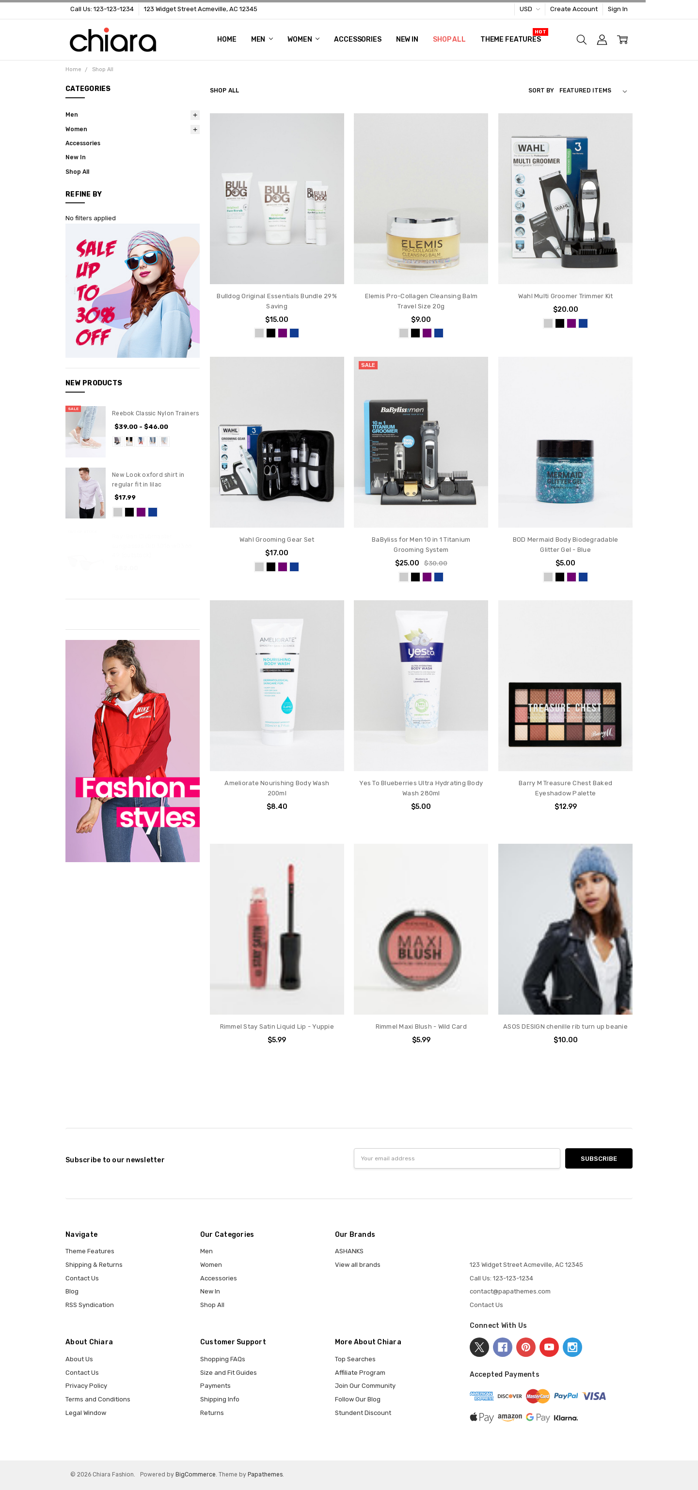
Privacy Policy (86, 1385)
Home (226, 39)
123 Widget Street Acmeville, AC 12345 (200, 9)
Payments (215, 1385)
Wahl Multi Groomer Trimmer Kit (565, 296)
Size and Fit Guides (228, 1372)
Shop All (449, 39)
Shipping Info (219, 1399)
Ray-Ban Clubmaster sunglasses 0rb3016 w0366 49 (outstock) (151, 546)
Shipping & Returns (94, 1264)
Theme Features (510, 39)
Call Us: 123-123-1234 (102, 9)
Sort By (541, 90)
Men (262, 39)
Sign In (618, 9)
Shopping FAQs (222, 1359)
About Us (79, 1359)
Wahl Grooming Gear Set (277, 539)
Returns (212, 1412)
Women (303, 39)
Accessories (357, 39)
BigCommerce (195, 1474)
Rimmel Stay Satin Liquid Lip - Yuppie (277, 1026)
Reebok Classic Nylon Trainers (155, 413)
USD (530, 9)
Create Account (574, 9)
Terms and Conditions (97, 1399)
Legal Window (85, 1412)
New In (407, 39)
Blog (72, 1291)
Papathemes (265, 1474)
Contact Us (82, 1278)
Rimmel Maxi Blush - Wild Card (421, 1026)
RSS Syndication (89, 1304)
